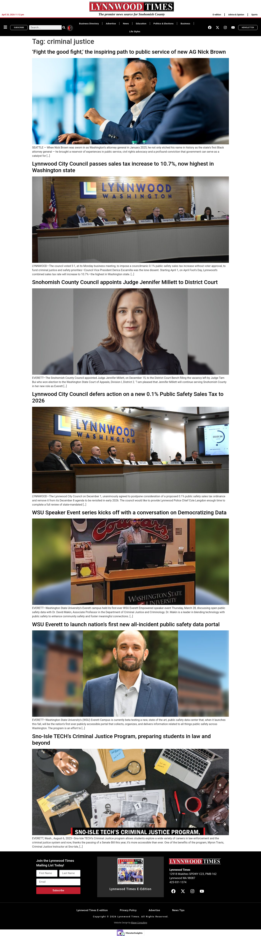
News (126, 23)
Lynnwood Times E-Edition (130, 889)
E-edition (217, 14)
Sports (254, 14)
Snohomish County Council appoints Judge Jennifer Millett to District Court (125, 282)
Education (141, 23)
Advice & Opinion (236, 14)
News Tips (178, 910)
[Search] (64, 27)
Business (185, 23)
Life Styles (134, 31)
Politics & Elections (163, 23)
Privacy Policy (128, 910)
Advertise (111, 23)
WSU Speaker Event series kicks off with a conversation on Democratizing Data (129, 512)
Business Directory (89, 23)
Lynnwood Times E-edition (92, 910)
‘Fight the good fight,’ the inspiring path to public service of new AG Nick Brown (129, 52)
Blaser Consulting (139, 922)
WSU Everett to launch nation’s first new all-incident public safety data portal (126, 624)
